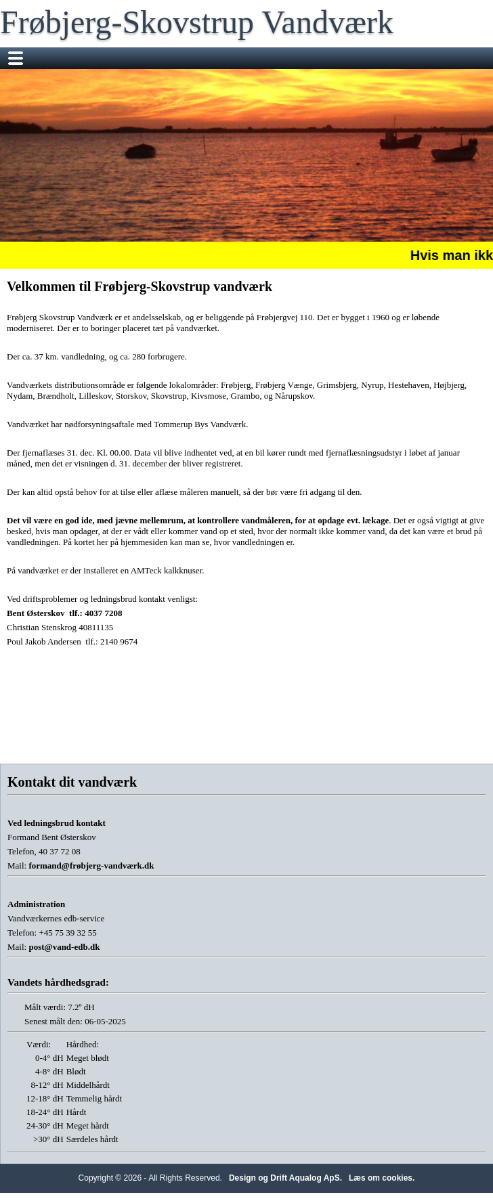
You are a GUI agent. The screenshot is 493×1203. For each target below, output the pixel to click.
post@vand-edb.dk (64, 947)
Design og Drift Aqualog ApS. (285, 1178)
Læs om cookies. (381, 1178)
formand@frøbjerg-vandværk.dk (91, 865)
